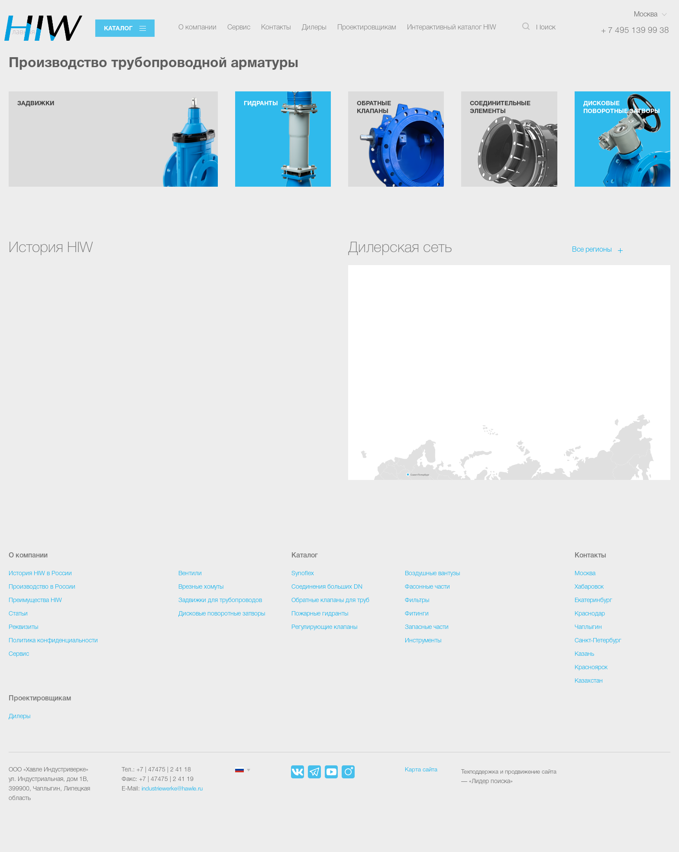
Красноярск (591, 668)
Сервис (238, 28)
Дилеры (314, 28)
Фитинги (417, 614)
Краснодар (590, 614)
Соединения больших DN (326, 587)
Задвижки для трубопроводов (220, 600)
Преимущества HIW (35, 600)
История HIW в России (40, 574)
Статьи (18, 614)
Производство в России (42, 587)
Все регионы (592, 261)
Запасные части (427, 627)
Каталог (118, 29)
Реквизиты (23, 627)
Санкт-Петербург (598, 641)
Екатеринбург (593, 600)
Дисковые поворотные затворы (221, 614)
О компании (197, 28)
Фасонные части (427, 587)
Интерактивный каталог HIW (451, 28)
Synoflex (302, 574)
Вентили (190, 574)
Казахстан (589, 681)
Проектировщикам (366, 28)
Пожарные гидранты (319, 614)
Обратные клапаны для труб (330, 600)
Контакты (276, 28)
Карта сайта (421, 770)
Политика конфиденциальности (53, 641)
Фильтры (417, 600)
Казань (584, 654)
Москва (645, 15)
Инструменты (423, 641)
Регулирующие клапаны (324, 627)
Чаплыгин (588, 627)
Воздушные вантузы (432, 574)
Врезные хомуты (200, 587)
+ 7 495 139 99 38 (635, 30)
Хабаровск (589, 587)
